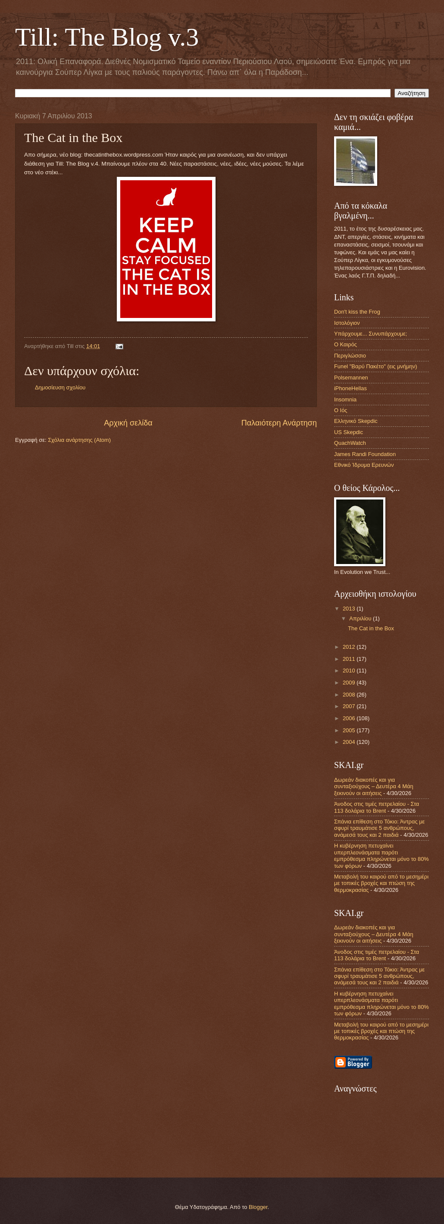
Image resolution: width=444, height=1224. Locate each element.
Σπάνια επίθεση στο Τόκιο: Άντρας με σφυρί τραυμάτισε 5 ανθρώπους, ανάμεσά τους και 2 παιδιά (379, 828)
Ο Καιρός (345, 344)
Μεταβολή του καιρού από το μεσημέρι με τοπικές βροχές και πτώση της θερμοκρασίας (381, 883)
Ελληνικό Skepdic (356, 421)
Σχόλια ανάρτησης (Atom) (79, 440)
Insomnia (345, 399)
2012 (349, 647)
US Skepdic (348, 432)
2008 (349, 694)
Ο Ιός (340, 410)
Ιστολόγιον (347, 323)
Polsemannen (351, 377)
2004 (349, 742)
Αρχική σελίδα (128, 423)
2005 (349, 730)
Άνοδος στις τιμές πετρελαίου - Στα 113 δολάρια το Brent (376, 807)
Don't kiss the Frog (357, 311)
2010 (349, 670)
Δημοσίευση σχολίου (60, 387)
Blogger (258, 1207)
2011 (349, 659)
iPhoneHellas (350, 388)
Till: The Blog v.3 (107, 37)
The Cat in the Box (371, 628)
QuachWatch (350, 443)
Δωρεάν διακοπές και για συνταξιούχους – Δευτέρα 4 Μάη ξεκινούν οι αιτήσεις (373, 786)
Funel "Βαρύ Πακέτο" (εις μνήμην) (375, 366)
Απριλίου (361, 618)
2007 (349, 706)
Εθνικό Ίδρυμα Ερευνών (364, 465)
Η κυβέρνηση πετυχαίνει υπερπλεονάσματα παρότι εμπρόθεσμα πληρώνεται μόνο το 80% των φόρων (381, 855)
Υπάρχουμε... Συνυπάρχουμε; (370, 333)
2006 (349, 718)
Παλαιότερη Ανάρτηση (279, 423)
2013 (349, 608)
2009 (349, 682)
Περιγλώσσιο (350, 355)
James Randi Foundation (365, 454)
